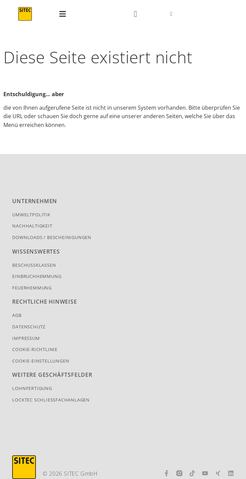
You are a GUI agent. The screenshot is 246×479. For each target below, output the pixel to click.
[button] (62, 14)
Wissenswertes (36, 251)
